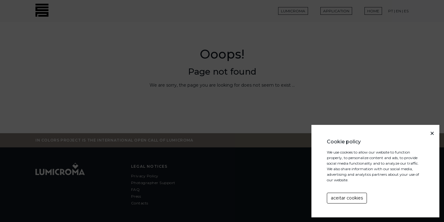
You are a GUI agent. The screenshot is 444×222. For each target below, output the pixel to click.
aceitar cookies (347, 198)
